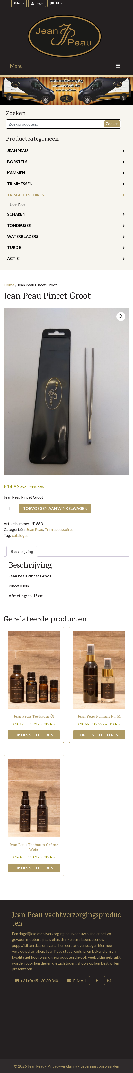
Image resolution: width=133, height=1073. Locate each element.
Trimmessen (66, 183)
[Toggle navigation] (118, 66)
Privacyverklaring (62, 1066)
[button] (120, 316)
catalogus (20, 535)
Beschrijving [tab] (22, 551)
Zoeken (112, 123)
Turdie (66, 247)
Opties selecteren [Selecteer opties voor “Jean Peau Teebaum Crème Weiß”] (33, 867)
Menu (16, 66)
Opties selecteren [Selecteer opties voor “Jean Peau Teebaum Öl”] (33, 734)
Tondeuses (66, 225)
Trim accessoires (66, 194)
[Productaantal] (11, 508)
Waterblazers (66, 236)
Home (9, 284)
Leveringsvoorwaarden (99, 1066)
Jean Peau (66, 150)
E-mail (77, 980)
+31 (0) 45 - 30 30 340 (36, 980)
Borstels (66, 161)
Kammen (66, 172)
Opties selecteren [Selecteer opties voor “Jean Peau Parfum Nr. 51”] (99, 734)
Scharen (66, 214)
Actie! (66, 258)
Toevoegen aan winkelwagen (55, 508)
